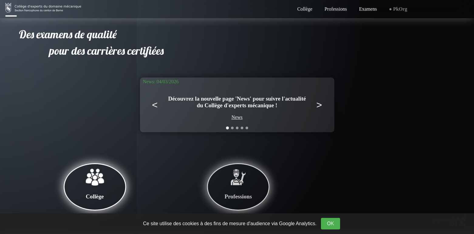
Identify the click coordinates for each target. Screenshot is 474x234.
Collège (304, 9)
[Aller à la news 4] (242, 128)
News (236, 117)
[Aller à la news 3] (237, 128)
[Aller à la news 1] (227, 127)
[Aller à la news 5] (247, 128)
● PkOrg (398, 9)
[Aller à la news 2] (232, 128)
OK (330, 223)
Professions (336, 9)
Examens (368, 9)
